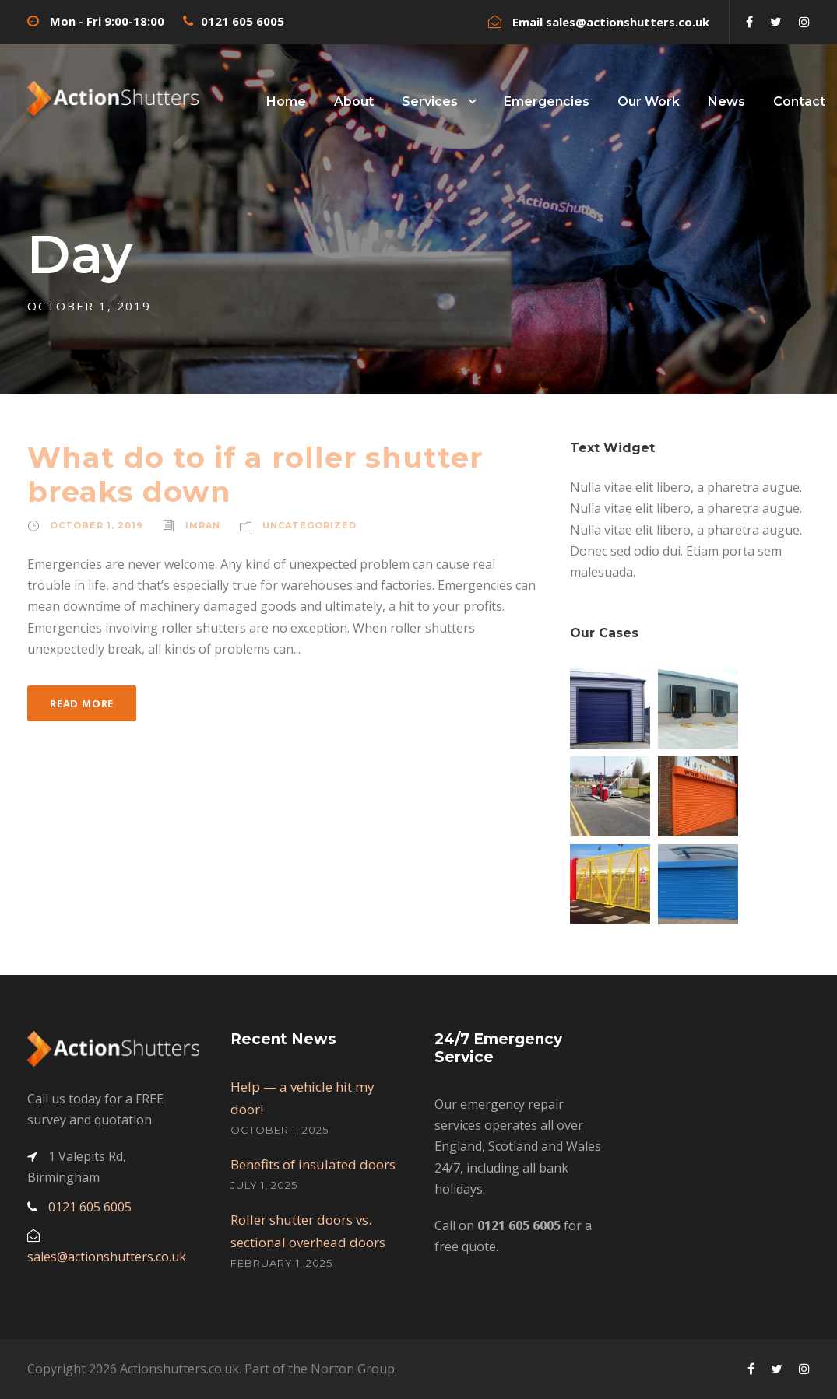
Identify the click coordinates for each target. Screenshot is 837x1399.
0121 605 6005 (242, 21)
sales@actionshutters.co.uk (627, 22)
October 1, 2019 (96, 525)
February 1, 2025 (281, 1263)
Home (286, 101)
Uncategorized (309, 525)
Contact (799, 101)
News (726, 101)
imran (202, 525)
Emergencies (546, 101)
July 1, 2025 (263, 1185)
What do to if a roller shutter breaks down (255, 474)
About (354, 101)
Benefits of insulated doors (313, 1164)
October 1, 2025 (279, 1130)
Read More (82, 703)
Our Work (648, 101)
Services (430, 101)
